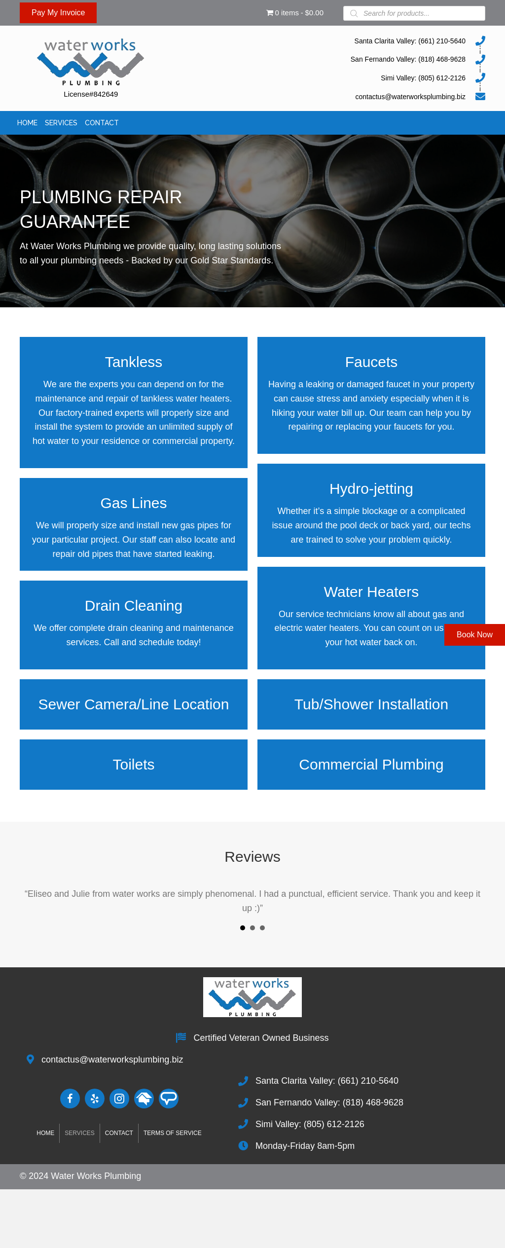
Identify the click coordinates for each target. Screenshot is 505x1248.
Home (45, 1133)
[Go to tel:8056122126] (333, 77)
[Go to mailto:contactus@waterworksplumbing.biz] (333, 96)
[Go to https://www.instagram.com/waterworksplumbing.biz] (119, 1098)
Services (79, 1133)
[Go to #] (144, 1098)
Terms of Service (173, 1133)
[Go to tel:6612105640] (333, 40)
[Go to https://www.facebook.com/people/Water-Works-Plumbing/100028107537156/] (70, 1098)
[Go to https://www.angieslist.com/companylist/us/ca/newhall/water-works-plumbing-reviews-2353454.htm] (169, 1098)
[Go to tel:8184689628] (333, 59)
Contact (119, 1133)
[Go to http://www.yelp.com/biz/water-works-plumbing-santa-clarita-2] (95, 1098)
